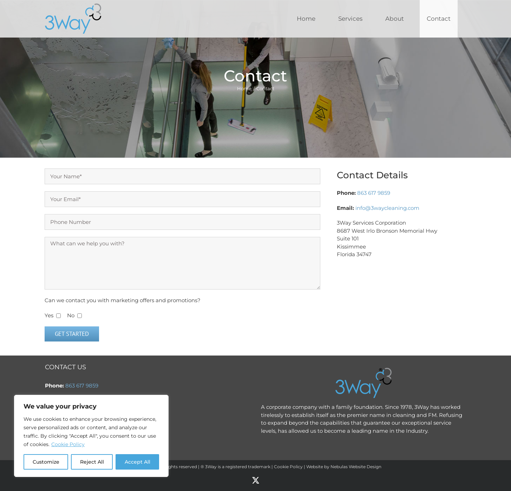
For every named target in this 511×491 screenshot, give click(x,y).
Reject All (92, 462)
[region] (91, 436)
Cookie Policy (68, 444)
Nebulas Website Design (355, 466)
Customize (46, 462)
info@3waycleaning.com (387, 208)
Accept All (137, 462)
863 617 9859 (373, 193)
